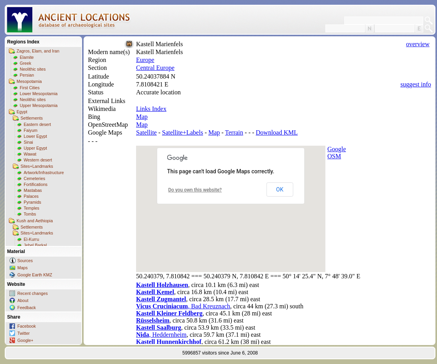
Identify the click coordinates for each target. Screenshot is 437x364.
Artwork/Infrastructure (44, 172)
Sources (25, 260)
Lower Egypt (35, 136)
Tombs (30, 214)
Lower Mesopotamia (39, 93)
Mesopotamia (29, 81)
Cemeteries (34, 178)
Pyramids (32, 202)
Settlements (32, 118)
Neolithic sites (33, 69)
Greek (25, 63)
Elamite (27, 57)
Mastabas (33, 190)
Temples (31, 208)
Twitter (23, 333)
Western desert (38, 160)
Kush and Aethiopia (35, 220)
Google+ (25, 340)
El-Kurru (31, 239)
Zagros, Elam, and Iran (38, 51)
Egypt (22, 111)
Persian (27, 75)
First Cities (29, 87)
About (22, 300)
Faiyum (30, 130)
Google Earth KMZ (34, 274)
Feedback (26, 307)
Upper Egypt (35, 148)
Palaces (31, 196)
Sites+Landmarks (37, 166)
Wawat (30, 154)
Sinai (28, 142)
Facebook (26, 326)
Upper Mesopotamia (39, 105)
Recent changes (32, 293)
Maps (22, 267)
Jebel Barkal (35, 245)
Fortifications (35, 184)
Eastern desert (37, 124)
